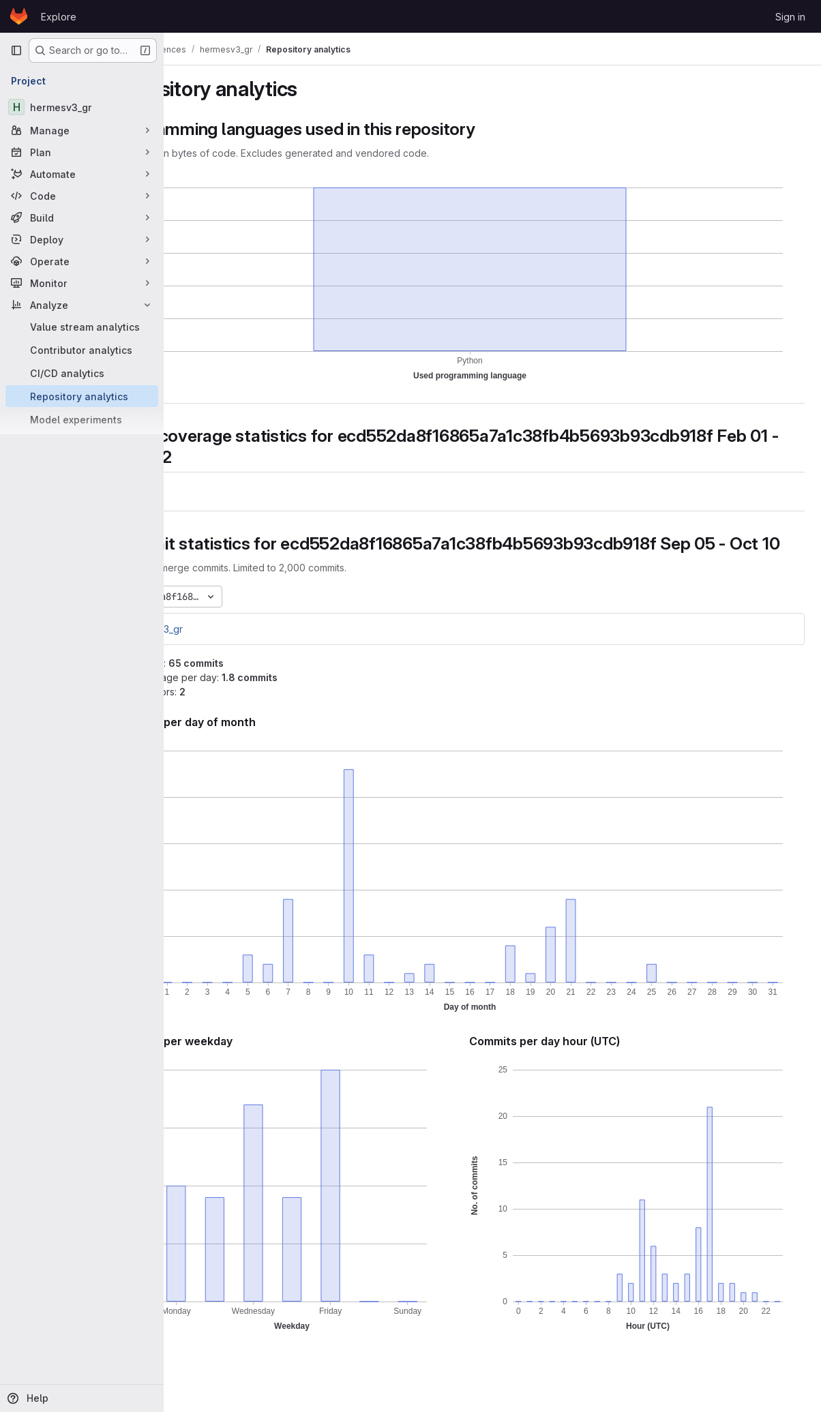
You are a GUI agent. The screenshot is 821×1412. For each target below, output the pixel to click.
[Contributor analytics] (81, 350)
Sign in (790, 16)
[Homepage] (19, 16)
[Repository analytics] (81, 396)
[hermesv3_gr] (81, 107)
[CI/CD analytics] (81, 373)
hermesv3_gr (221, 649)
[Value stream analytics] (81, 326)
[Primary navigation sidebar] (16, 50)
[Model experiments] (81, 419)
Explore (58, 16)
